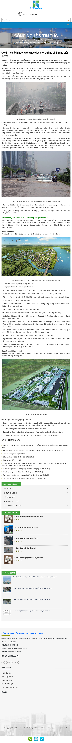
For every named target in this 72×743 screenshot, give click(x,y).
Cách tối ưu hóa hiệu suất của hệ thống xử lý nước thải (25, 478)
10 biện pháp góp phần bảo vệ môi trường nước (22, 472)
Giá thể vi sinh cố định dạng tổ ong (26, 539)
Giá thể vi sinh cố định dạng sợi (25, 549)
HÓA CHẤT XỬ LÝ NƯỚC (36, 501)
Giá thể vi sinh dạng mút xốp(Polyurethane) (28, 517)
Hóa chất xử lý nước (9, 684)
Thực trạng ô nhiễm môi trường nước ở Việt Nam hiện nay (26, 475)
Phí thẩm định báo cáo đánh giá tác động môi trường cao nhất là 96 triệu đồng (33, 450)
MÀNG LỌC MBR (36, 497)
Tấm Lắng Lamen (7, 677)
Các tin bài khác (11, 440)
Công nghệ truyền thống (14, 454)
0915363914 (33, 14)
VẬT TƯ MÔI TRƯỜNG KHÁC (36, 506)
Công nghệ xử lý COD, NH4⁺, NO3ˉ (18, 457)
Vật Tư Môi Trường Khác (10, 688)
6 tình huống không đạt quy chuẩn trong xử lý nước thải (31, 611)
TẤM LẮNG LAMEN (36, 493)
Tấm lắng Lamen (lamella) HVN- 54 (26, 528)
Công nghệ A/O (11, 460)
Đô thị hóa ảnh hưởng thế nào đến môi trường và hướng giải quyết (37, 43)
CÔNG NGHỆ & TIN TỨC (36, 36)
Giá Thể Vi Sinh (7, 673)
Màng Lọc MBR (7, 680)
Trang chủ (26, 40)
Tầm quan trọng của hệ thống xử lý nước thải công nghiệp (26, 469)
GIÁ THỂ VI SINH (36, 489)
